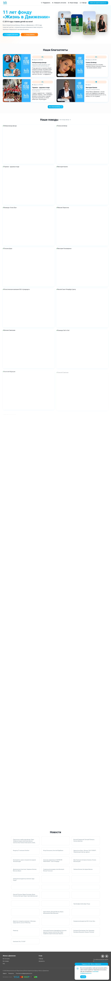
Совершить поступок (59, 2)
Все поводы (6, 961)
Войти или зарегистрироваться (98, 2)
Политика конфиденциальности (24, 973)
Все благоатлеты (55, 107)
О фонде (83, 2)
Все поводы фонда (65, 119)
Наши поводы (73, 2)
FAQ (4, 963)
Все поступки (6, 958)
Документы (42, 961)
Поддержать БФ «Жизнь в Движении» (91, 964)
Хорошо (83, 976)
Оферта (5, 973)
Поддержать (45, 2)
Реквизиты (11, 973)
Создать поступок (11, 34)
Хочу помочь (29, 34)
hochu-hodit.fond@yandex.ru (101, 961)
